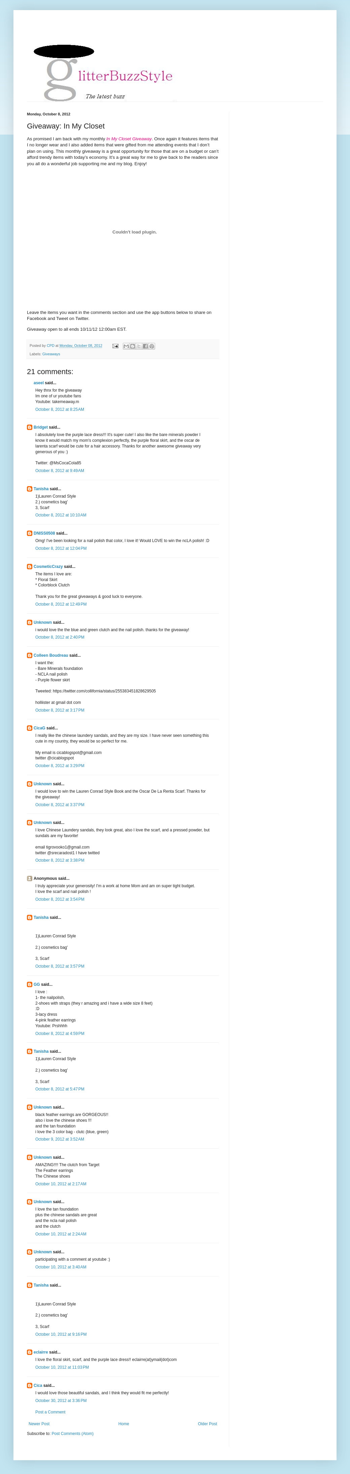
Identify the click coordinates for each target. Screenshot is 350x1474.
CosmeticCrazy (48, 566)
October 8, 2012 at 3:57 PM (59, 966)
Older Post (207, 1424)
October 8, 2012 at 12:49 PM (60, 604)
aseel (39, 383)
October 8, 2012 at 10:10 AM (60, 515)
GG (37, 984)
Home (123, 1424)
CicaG (39, 728)
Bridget (41, 427)
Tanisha (41, 489)
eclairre (41, 1352)
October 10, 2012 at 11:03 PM (62, 1367)
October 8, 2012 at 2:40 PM (59, 637)
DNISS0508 (44, 533)
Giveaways (51, 354)
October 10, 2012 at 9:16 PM (60, 1334)
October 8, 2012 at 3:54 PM (59, 899)
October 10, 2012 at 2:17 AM (60, 1184)
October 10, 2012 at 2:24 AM (60, 1234)
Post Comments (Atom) (72, 1433)
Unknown (43, 622)
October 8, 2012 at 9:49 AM (59, 470)
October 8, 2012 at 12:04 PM (60, 548)
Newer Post (39, 1424)
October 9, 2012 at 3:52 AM (59, 1139)
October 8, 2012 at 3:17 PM (59, 710)
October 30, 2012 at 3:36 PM (60, 1400)
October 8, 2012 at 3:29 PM (59, 765)
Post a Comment (50, 1412)
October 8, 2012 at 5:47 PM (59, 1089)
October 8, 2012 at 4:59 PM (59, 1033)
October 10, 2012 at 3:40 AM (60, 1267)
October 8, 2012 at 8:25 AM (59, 409)
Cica (38, 1385)
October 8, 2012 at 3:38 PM (59, 860)
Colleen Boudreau (51, 655)
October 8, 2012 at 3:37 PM (59, 804)
